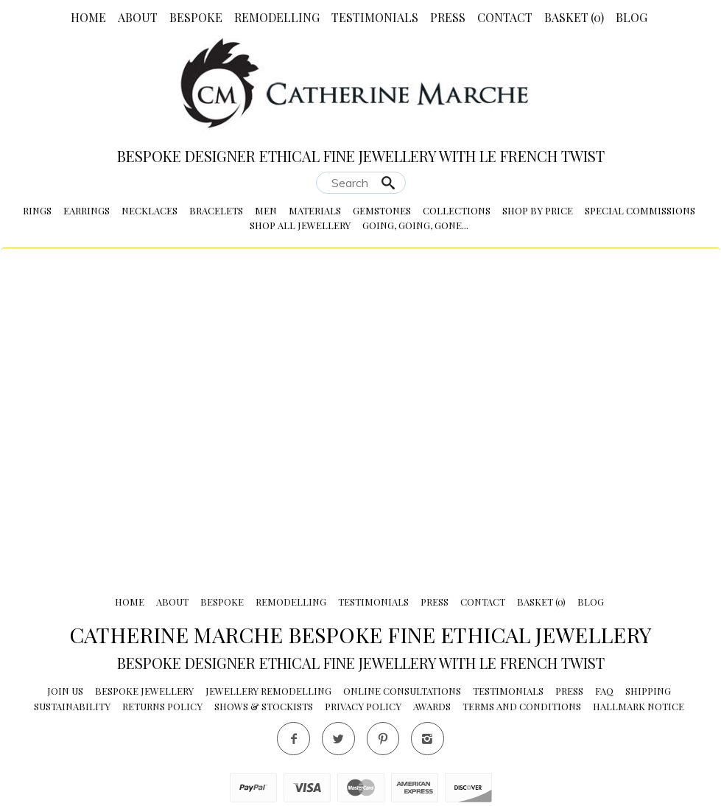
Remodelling (277, 17)
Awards (432, 706)
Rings (37, 210)
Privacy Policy (363, 706)
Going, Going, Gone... (415, 225)
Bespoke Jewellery (144, 690)
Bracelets (216, 210)
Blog (631, 17)
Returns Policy (162, 706)
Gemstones (382, 210)
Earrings (86, 210)
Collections (456, 210)
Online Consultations (402, 690)
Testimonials (374, 17)
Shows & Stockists (263, 706)
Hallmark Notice (638, 706)
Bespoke (195, 17)
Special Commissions (640, 210)
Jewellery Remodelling (268, 690)
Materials (315, 210)
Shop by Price (537, 210)
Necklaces (149, 210)
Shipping (648, 690)
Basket (574, 17)
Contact (504, 17)
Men (266, 210)
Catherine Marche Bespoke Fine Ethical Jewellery (360, 634)
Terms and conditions (522, 706)
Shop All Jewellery (300, 225)
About (138, 17)
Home (88, 17)
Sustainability (72, 706)
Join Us (65, 690)
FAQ (604, 690)
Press (447, 17)
